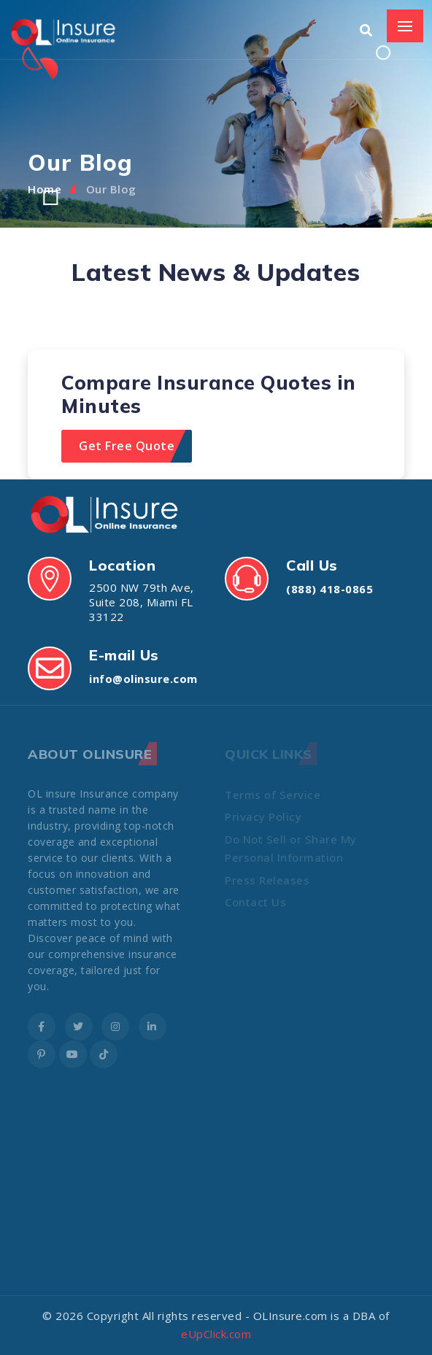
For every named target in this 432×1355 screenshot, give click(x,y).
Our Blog (111, 189)
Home (44, 189)
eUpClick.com (216, 1334)
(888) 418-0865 (329, 589)
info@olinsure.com (143, 678)
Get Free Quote (126, 446)
